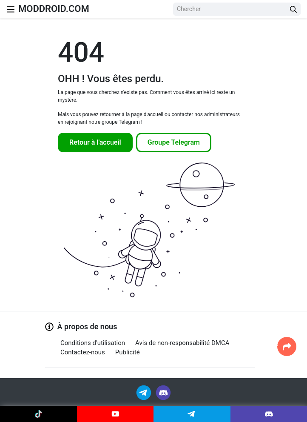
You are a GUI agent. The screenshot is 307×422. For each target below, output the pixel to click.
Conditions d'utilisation (92, 343)
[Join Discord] (163, 392)
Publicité (127, 352)
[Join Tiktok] (38, 414)
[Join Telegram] (144, 392)
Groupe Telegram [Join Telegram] (174, 142)
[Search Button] (293, 9)
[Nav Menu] (10, 9)
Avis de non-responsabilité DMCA (182, 343)
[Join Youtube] (115, 414)
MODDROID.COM (53, 8)
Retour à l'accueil (95, 142)
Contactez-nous (82, 352)
